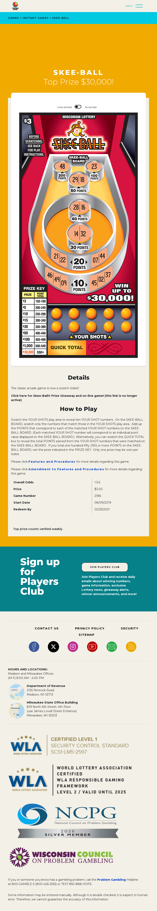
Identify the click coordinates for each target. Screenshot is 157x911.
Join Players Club (105, 567)
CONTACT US (47, 628)
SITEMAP (86, 635)
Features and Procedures (51, 461)
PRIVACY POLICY (89, 628)
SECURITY (129, 628)
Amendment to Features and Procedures (66, 469)
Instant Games (35, 17)
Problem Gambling (111, 880)
